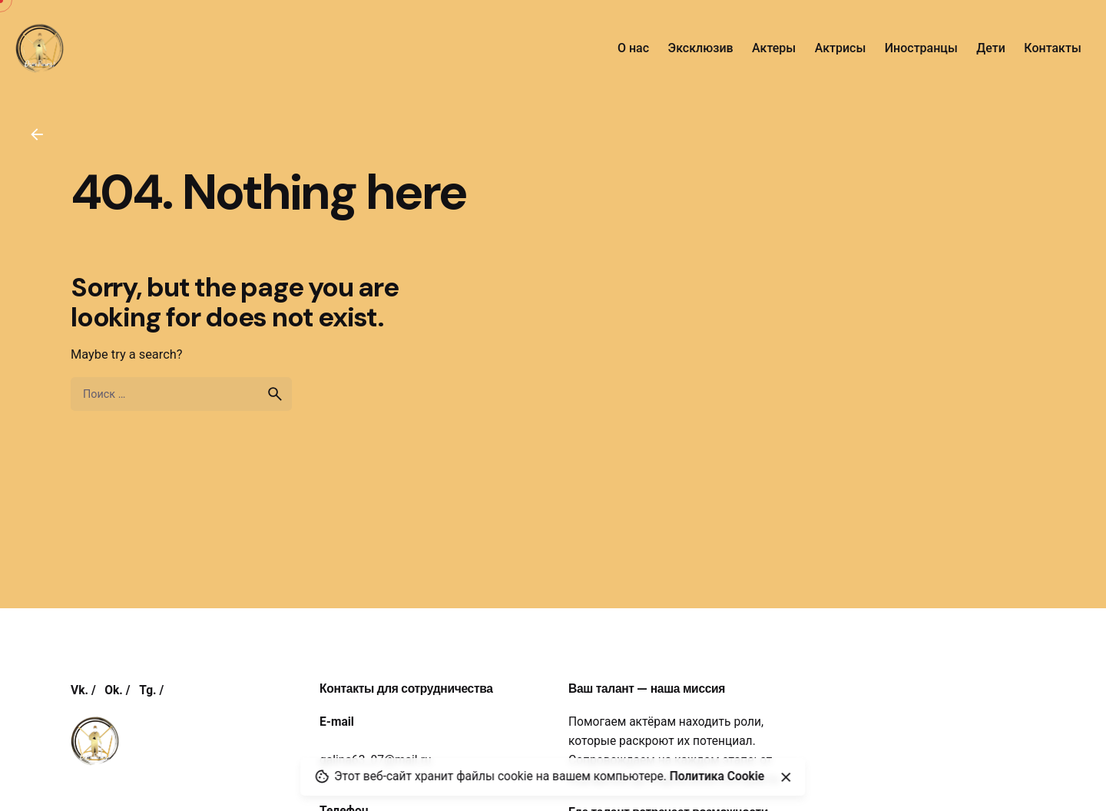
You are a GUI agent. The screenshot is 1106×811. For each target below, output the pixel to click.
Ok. (113, 690)
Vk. (79, 690)
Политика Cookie (717, 776)
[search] (275, 394)
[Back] (36, 134)
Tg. (147, 690)
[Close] (785, 777)
